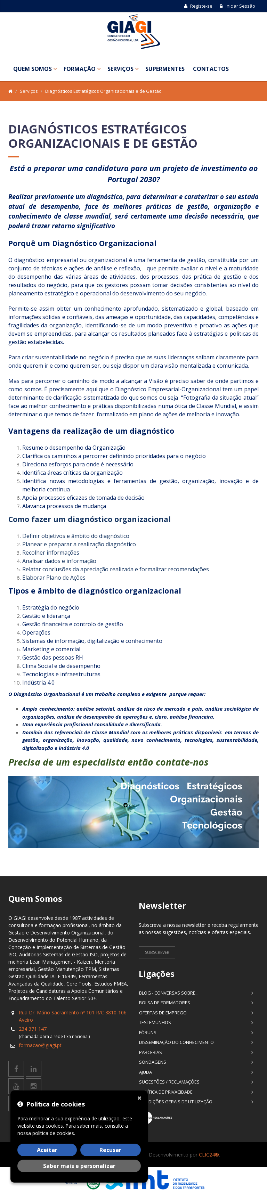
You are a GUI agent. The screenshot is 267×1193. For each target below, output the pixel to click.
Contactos (211, 69)
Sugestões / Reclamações (169, 1082)
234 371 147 (33, 1029)
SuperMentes (165, 69)
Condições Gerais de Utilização (175, 1101)
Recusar (110, 1150)
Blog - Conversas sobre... (169, 993)
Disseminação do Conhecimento (176, 1042)
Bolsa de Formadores (164, 1002)
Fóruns (147, 1032)
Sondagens (152, 1062)
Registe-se (198, 6)
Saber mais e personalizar (79, 1166)
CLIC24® (209, 1154)
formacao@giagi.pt (40, 1045)
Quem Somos (32, 69)
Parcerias (150, 1052)
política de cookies (53, 1133)
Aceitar (47, 1150)
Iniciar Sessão (237, 6)
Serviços (120, 69)
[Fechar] (140, 1097)
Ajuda (145, 1072)
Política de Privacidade (166, 1092)
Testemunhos (155, 1022)
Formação (80, 69)
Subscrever (157, 952)
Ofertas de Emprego (163, 1013)
